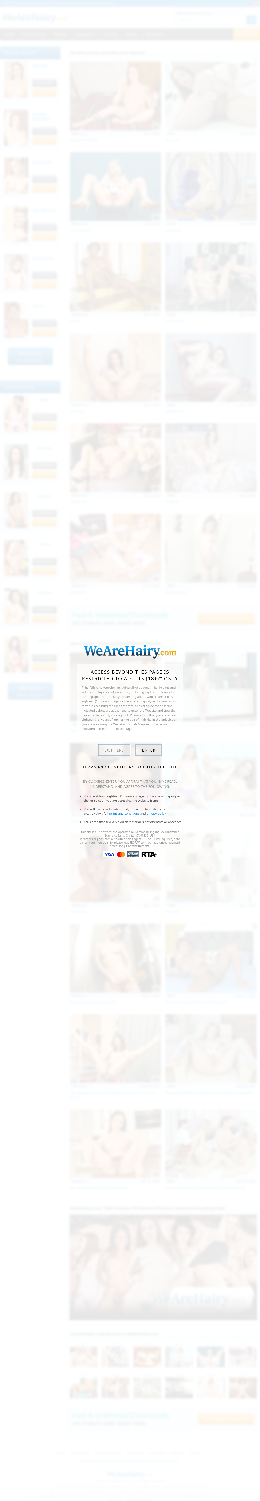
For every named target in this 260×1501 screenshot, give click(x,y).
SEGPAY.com (138, 842)
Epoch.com (102, 839)
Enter (148, 750)
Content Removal (138, 846)
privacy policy (156, 813)
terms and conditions (124, 813)
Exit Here (114, 750)
